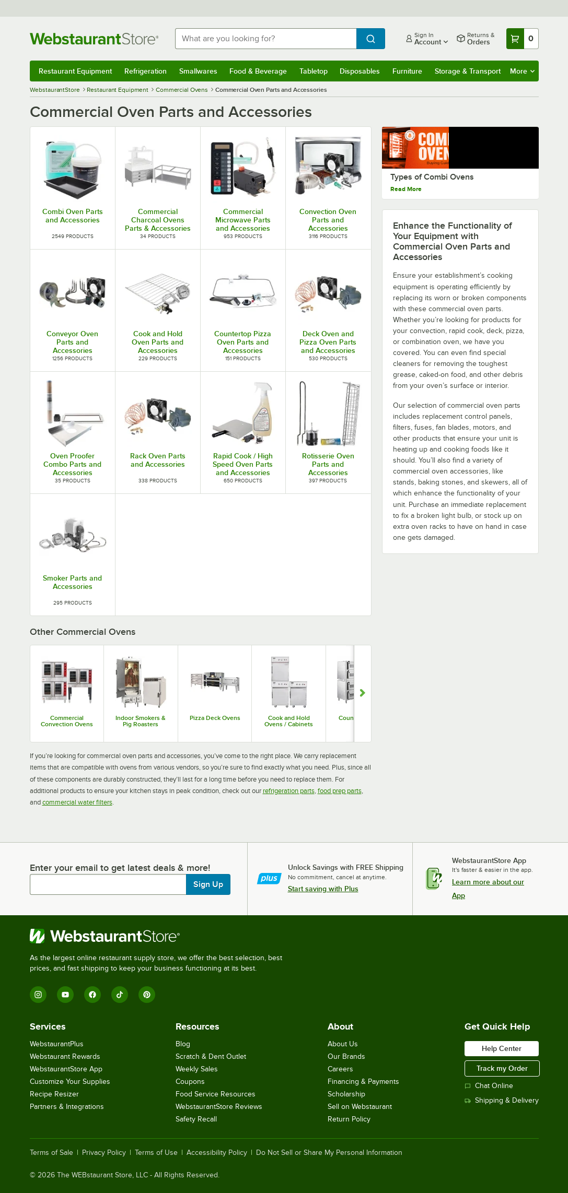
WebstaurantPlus (57, 1044)
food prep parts (340, 791)
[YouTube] (65, 994)
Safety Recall (196, 1119)
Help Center (501, 1048)
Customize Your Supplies (70, 1081)
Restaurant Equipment (75, 71)
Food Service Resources (216, 1094)
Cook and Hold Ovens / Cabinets (288, 721)
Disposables (360, 71)
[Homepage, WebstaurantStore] (94, 38)
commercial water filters (77, 802)
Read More (406, 214)
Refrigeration (145, 71)
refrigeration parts (289, 791)
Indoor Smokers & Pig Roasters (140, 721)
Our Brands (346, 1056)
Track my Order (502, 1068)
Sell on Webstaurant (360, 1107)
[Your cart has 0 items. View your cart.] (522, 38)
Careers (340, 1069)
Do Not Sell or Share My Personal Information (329, 1152)
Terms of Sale (51, 1152)
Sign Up (208, 884)
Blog (183, 1044)
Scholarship (346, 1094)
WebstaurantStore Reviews (219, 1107)
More (522, 71)
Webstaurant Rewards (65, 1056)
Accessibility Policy (217, 1152)
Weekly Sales (197, 1069)
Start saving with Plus (323, 888)
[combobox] (265, 38)
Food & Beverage (258, 71)
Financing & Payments (363, 1081)
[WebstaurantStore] (160, 936)
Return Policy (349, 1119)
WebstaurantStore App (66, 1069)
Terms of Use (156, 1152)
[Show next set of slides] (362, 693)
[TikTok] (119, 994)
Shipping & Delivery (502, 1100)
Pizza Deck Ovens (215, 718)
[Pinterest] (146, 994)
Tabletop (313, 71)
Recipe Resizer (54, 1094)
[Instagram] (38, 994)
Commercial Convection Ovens (67, 721)
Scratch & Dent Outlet (211, 1056)
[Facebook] (92, 994)
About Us (343, 1044)
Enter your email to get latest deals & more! (120, 868)
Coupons (190, 1081)
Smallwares (198, 71)
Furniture (407, 71)
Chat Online (489, 1086)
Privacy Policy (104, 1152)
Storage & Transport (468, 71)
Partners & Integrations (67, 1107)
